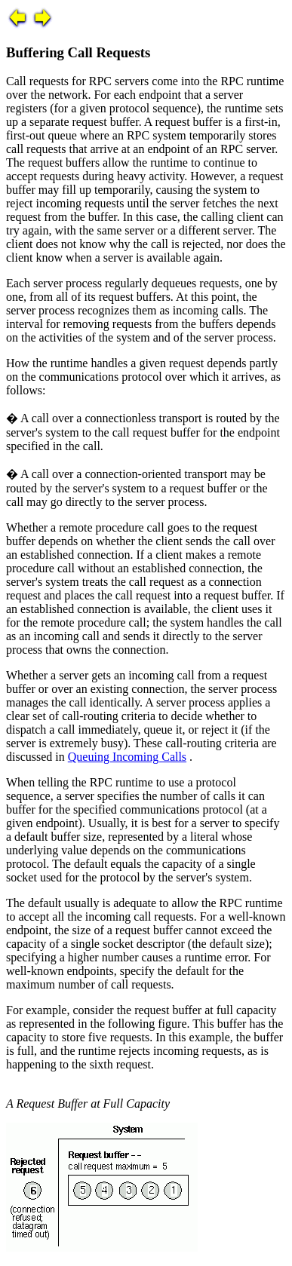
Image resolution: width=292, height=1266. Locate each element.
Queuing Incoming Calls (127, 756)
